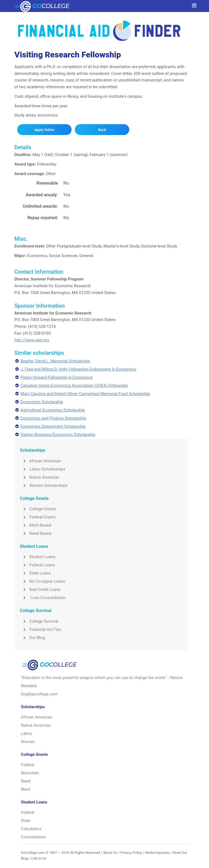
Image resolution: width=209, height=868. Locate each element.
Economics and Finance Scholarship (53, 418)
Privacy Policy (131, 853)
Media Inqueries (157, 853)
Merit (25, 789)
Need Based (35, 533)
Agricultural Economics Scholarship (52, 410)
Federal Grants (38, 517)
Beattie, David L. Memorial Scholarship (55, 361)
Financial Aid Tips (41, 629)
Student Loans (38, 556)
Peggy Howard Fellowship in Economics (56, 377)
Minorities (30, 773)
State (25, 820)
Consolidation (33, 837)
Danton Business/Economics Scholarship (57, 434)
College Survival (39, 621)
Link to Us (38, 858)
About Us (110, 853)
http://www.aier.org (31, 340)
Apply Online (44, 130)
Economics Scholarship (41, 401)
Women (28, 741)
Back (102, 130)
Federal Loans (37, 565)
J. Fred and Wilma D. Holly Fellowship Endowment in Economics (78, 369)
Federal (27, 764)
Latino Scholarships (42, 469)
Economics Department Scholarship (52, 426)
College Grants (38, 508)
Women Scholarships (44, 485)
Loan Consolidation (43, 597)
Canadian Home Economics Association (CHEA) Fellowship (74, 385)
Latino (26, 733)
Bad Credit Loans (40, 589)
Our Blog (32, 637)
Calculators (31, 828)
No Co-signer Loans (42, 581)
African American (40, 461)
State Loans (35, 573)
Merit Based (35, 525)
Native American (39, 477)
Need (25, 781)
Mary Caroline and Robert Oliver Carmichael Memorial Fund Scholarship (85, 393)
